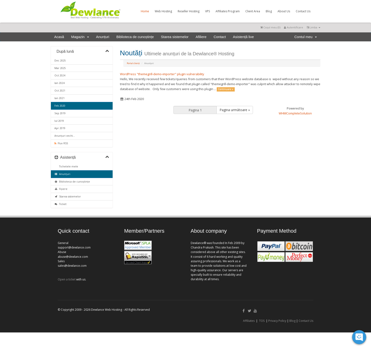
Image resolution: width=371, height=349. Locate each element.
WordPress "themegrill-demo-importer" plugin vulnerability (162, 74)
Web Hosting (163, 11)
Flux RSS (61, 143)
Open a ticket (66, 279)
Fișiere (60, 189)
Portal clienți (133, 63)
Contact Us (303, 11)
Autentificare (293, 27)
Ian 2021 (59, 98)
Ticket (60, 204)
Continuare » (225, 89)
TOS (262, 321)
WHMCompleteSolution (295, 113)
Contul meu (305, 37)
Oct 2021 (59, 90)
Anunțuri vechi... (64, 135)
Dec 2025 (60, 60)
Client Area (252, 11)
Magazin (80, 37)
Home (145, 11)
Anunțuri (102, 37)
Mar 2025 (60, 68)
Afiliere (201, 37)
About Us (284, 11)
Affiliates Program (228, 11)
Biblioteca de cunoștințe (135, 37)
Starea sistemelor (175, 37)
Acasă (59, 37)
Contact (220, 37)
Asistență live (243, 37)
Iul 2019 (59, 120)
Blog (269, 11)
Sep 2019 (60, 113)
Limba (313, 27)
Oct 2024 (59, 75)
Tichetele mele (68, 166)
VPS (207, 11)
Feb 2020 (59, 105)
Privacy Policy (277, 321)
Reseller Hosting (188, 11)
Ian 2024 (59, 83)
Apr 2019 (59, 128)
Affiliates (249, 321)
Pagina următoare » (235, 110)
